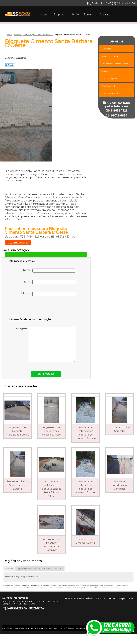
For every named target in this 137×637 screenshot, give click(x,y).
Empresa (59, 14)
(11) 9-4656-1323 (99, 3)
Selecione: (9, 568)
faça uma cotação (17, 242)
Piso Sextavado (109, 86)
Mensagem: (44, 344)
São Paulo (58, 568)
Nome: (49, 271)
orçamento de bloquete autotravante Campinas (51, 545)
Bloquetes (106, 48)
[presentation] (30, 307)
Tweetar (9, 65)
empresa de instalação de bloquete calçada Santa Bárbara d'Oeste (51, 489)
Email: (49, 282)
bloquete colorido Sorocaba (120, 429)
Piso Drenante (109, 71)
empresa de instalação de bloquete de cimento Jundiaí (85, 487)
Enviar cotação (46, 373)
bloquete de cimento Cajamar (86, 541)
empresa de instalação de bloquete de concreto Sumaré (85, 433)
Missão (74, 14)
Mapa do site (126, 598)
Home (44, 14)
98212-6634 (126, 3)
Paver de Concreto (111, 56)
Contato (105, 14)
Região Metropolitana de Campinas (34, 568)
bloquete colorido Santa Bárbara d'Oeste (17, 485)
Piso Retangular (110, 78)
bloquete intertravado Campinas (120, 485)
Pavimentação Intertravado (115, 63)
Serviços (89, 14)
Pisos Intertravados (111, 93)
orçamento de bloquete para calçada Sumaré (51, 431)
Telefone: (48, 294)
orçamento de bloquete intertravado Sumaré (17, 431)
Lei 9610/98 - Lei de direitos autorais (105, 588)
